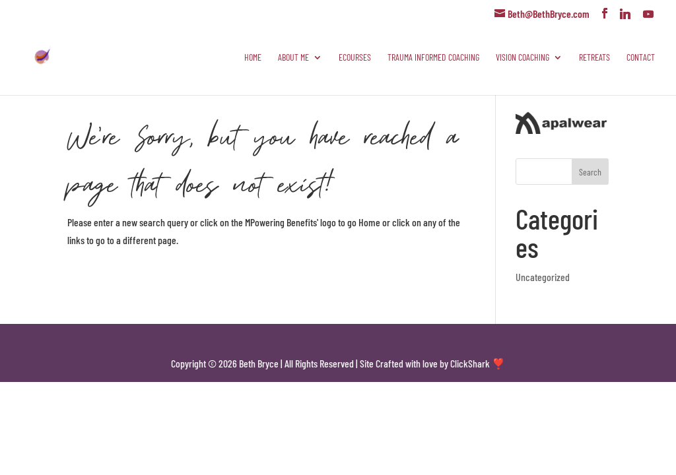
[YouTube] (648, 14)
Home (252, 58)
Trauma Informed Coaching (433, 58)
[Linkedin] (625, 14)
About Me (293, 58)
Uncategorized (543, 276)
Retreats (594, 58)
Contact (640, 58)
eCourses (355, 58)
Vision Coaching (522, 58)
